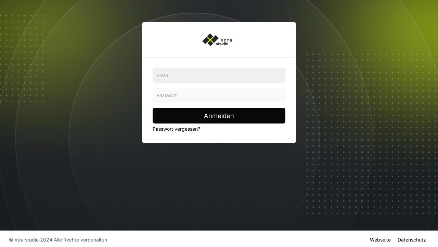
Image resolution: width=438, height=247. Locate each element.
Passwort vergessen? (176, 129)
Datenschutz (412, 239)
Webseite (380, 239)
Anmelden (219, 115)
